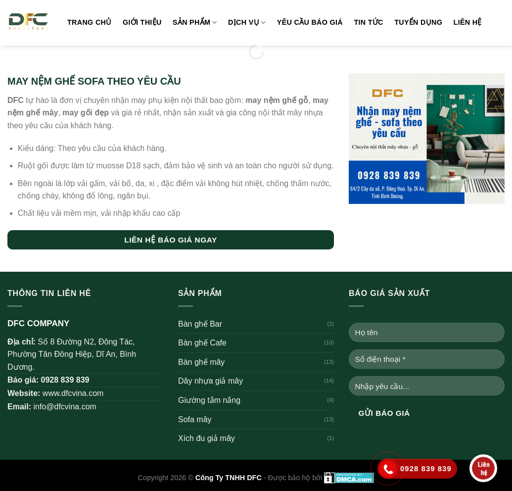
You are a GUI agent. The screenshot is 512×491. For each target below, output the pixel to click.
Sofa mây (195, 419)
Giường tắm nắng (209, 400)
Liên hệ (468, 22)
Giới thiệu (142, 22)
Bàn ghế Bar (200, 324)
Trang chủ (89, 22)
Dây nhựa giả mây (210, 381)
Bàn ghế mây (201, 362)
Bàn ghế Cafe (202, 343)
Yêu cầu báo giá (310, 22)
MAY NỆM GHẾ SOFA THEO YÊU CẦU (94, 81)
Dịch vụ (247, 22)
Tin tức (368, 22)
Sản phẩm (195, 22)
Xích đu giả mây (206, 438)
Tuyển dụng (418, 22)
